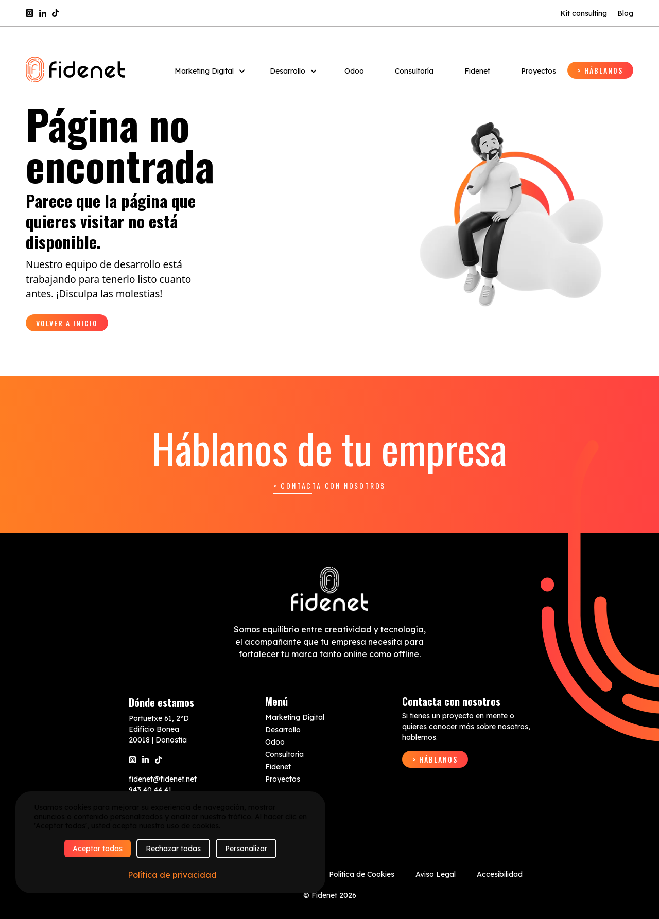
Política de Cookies (361, 874)
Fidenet (477, 71)
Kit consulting (583, 13)
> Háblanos (600, 70)
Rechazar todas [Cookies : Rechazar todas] (173, 848)
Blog (625, 13)
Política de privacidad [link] (172, 875)
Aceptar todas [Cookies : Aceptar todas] (98, 848)
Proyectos (538, 71)
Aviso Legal (435, 874)
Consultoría (414, 71)
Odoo (354, 71)
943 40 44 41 (150, 789)
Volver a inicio (67, 322)
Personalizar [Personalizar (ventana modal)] (246, 848)
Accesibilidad (500, 874)
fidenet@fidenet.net (163, 779)
